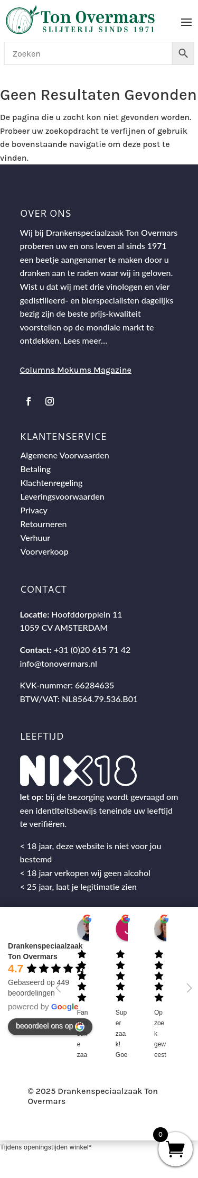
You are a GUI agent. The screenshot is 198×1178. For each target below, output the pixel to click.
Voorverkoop (45, 551)
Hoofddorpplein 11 (86, 614)
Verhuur (36, 537)
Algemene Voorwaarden (65, 455)
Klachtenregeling (52, 482)
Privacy (34, 510)
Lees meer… (85, 340)
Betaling (36, 469)
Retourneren (44, 524)
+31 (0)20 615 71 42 (92, 650)
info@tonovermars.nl (58, 663)
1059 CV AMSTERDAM (64, 627)
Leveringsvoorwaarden (63, 496)
